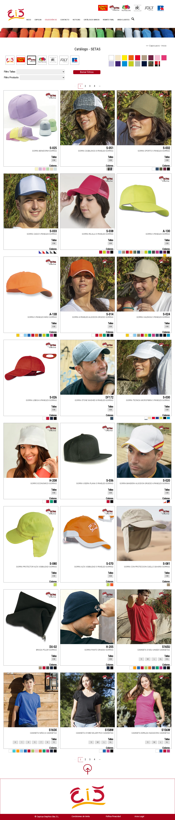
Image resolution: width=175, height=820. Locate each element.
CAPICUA (38, 20)
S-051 (109, 148)
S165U (166, 647)
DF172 (109, 397)
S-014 (109, 314)
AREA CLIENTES (123, 20)
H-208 (53, 480)
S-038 (109, 231)
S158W (109, 730)
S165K (53, 730)
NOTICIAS (76, 20)
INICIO (28, 20)
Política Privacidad (113, 816)
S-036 (109, 480)
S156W (165, 730)
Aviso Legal (139, 816)
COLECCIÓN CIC (51, 20)
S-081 (166, 564)
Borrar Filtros (87, 72)
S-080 (53, 564)
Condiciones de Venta (81, 816)
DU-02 (53, 647)
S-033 (53, 231)
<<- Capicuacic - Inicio (156, 45)
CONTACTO (64, 20)
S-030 (166, 397)
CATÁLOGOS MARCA (91, 20)
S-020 (166, 480)
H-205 (109, 647)
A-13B (53, 314)
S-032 (166, 148)
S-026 (53, 397)
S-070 (109, 564)
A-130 (166, 231)
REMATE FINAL (108, 20)
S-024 (166, 314)
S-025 (53, 148)
